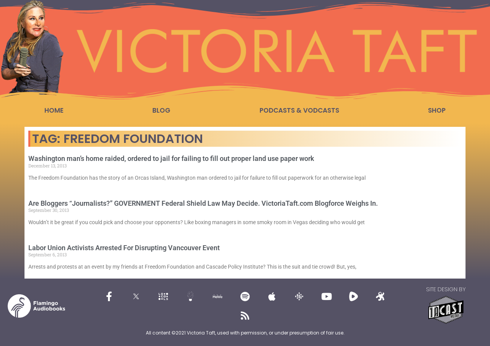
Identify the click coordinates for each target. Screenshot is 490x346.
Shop (437, 110)
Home (54, 110)
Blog (161, 110)
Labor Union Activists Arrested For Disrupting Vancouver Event (124, 248)
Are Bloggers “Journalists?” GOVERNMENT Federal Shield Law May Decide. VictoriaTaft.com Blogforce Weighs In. (203, 203)
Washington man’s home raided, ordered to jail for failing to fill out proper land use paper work (171, 158)
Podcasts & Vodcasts (299, 110)
